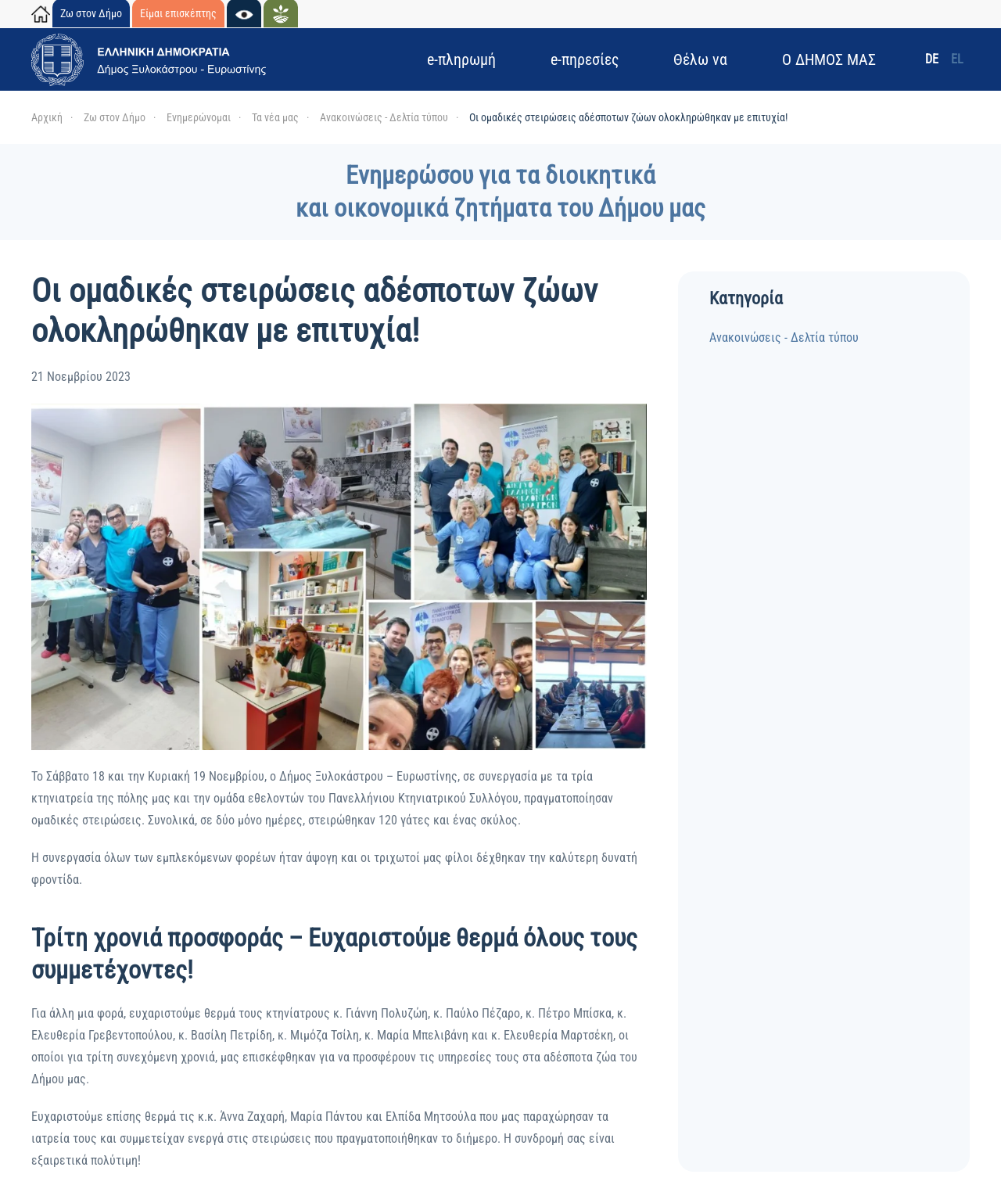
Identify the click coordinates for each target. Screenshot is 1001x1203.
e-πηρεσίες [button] (585, 59)
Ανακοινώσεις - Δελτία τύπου (784, 337)
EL (957, 59)
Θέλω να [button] (700, 59)
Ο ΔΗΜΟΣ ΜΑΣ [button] (829, 59)
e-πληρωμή (461, 59)
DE (931, 59)
